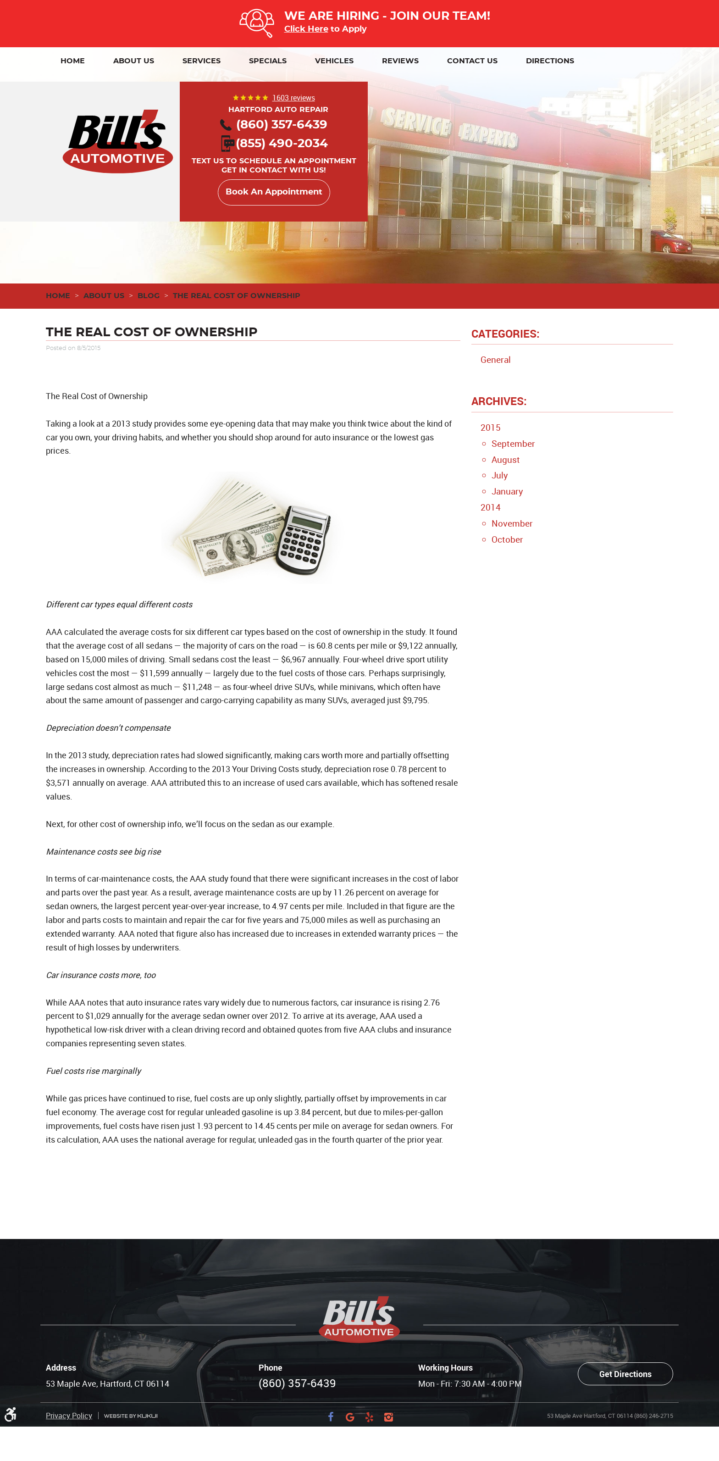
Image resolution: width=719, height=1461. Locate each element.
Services (202, 61)
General (496, 360)
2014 (491, 507)
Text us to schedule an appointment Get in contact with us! (274, 157)
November (512, 523)
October (507, 539)
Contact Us (472, 61)
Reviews (400, 61)
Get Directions (625, 1373)
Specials (268, 61)
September (513, 444)
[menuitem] (73, 61)
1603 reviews (293, 98)
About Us (133, 61)
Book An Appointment (274, 192)
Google (350, 1417)
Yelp (369, 1417)
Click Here (306, 29)
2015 (491, 427)
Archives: (499, 401)
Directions (550, 61)
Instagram (388, 1417)
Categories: (505, 333)
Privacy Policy (69, 1415)
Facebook (331, 1417)
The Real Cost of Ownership (236, 296)
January (507, 491)
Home (73, 61)
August (506, 460)
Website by (130, 1416)
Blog (149, 296)
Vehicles (334, 61)
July (500, 475)
